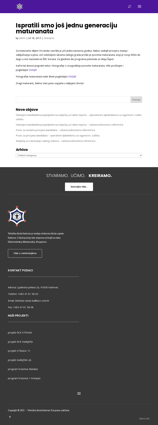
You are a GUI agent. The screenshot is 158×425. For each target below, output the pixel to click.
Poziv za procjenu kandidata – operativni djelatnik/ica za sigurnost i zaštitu (58, 135)
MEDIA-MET (144, 418)
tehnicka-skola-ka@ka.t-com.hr (32, 300)
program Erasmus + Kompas (24, 378)
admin (22, 38)
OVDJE (32, 69)
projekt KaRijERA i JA (19, 360)
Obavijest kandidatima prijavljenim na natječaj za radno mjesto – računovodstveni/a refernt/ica (69, 124)
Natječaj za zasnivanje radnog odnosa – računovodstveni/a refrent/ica (55, 140)
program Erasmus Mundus (23, 369)
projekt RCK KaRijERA (20, 341)
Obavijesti (49, 38)
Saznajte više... (79, 186)
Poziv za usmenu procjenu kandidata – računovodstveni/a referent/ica (55, 130)
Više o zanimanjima (25, 253)
